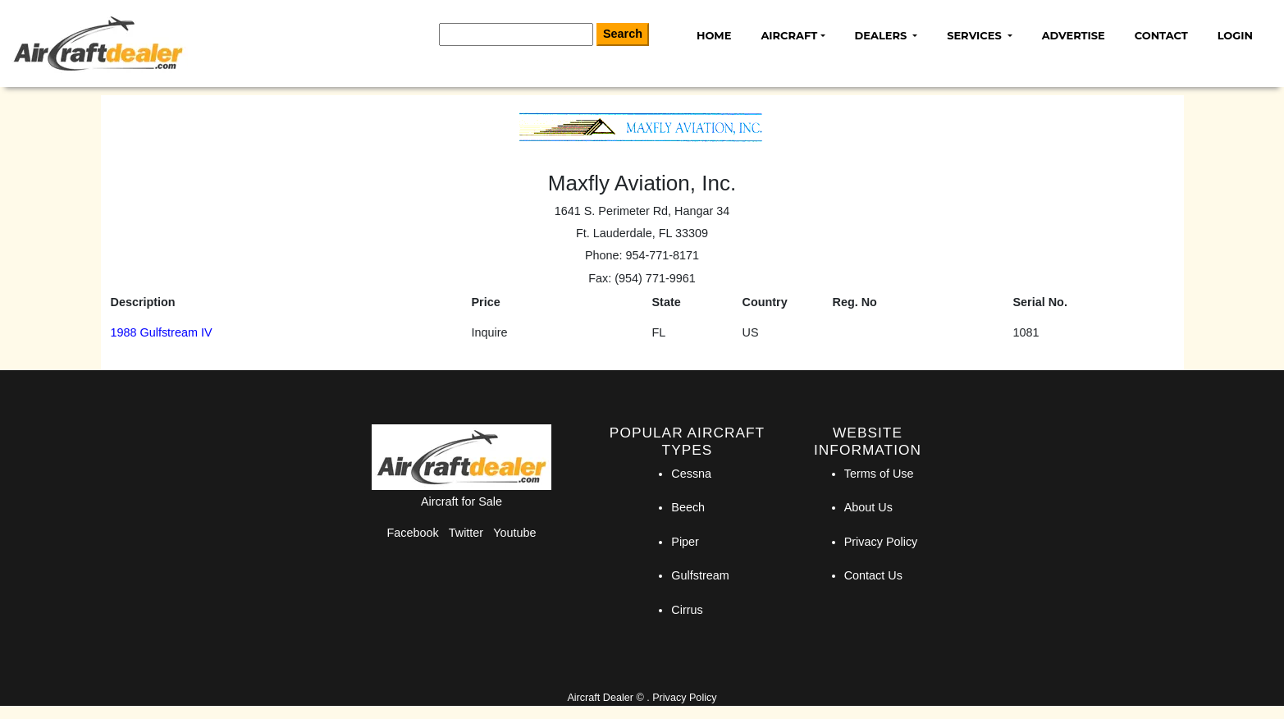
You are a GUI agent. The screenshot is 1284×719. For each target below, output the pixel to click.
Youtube (514, 532)
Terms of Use (879, 473)
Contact (1161, 35)
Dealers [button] (882, 35)
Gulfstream (700, 575)
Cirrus (686, 609)
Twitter (466, 532)
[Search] (516, 34)
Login (1235, 35)
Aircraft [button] (789, 35)
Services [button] (975, 35)
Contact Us (873, 575)
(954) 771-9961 (655, 278)
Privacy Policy (881, 541)
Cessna (691, 473)
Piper (685, 541)
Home (714, 35)
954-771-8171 (662, 255)
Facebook (413, 532)
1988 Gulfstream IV (161, 332)
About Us (868, 507)
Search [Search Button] (622, 33)
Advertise (1073, 35)
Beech (688, 507)
